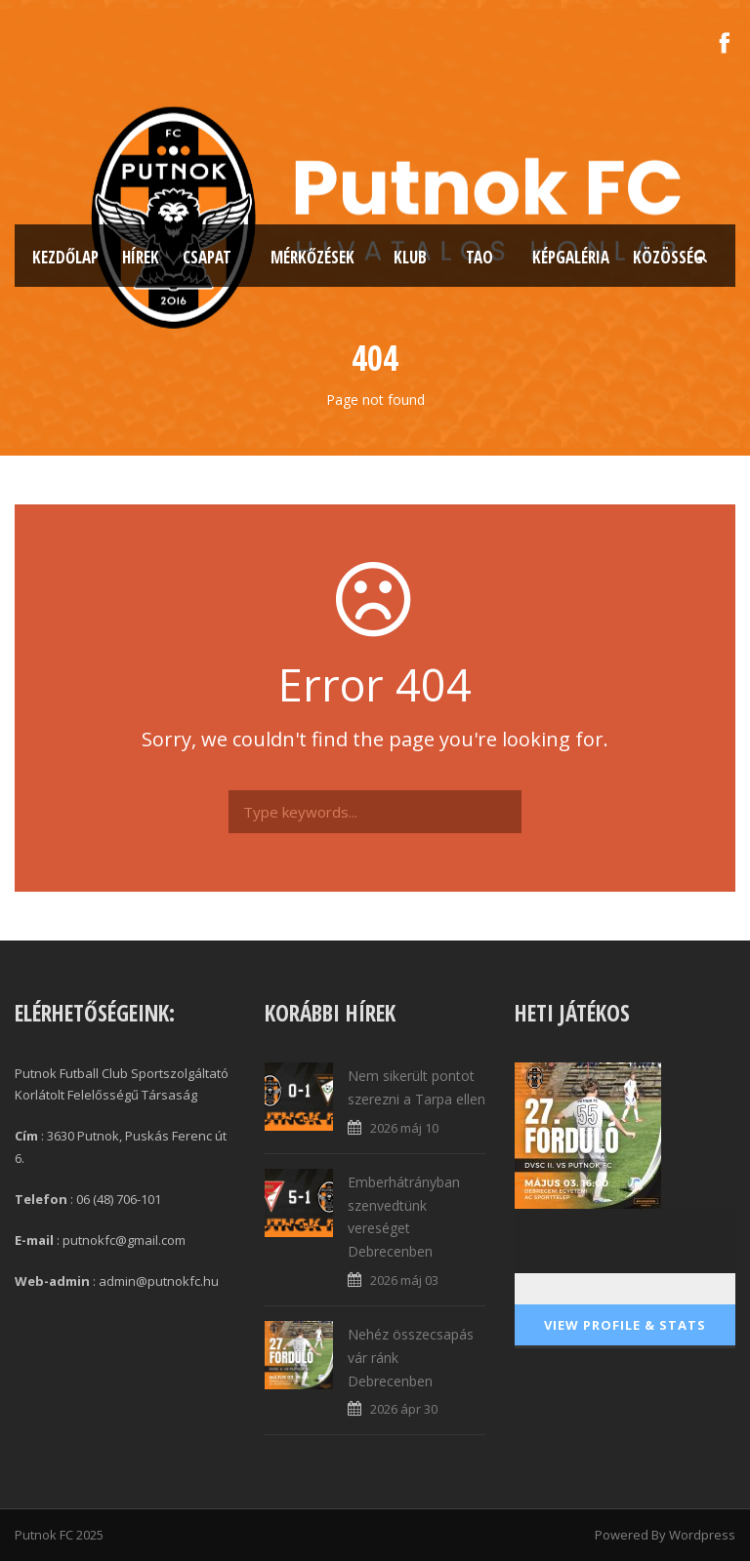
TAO (479, 257)
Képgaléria (570, 257)
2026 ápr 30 (404, 1409)
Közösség (668, 257)
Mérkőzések (312, 257)
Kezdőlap (65, 257)
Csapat (207, 257)
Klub (410, 257)
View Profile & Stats (625, 1325)
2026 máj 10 (404, 1128)
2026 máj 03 (404, 1280)
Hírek (140, 257)
